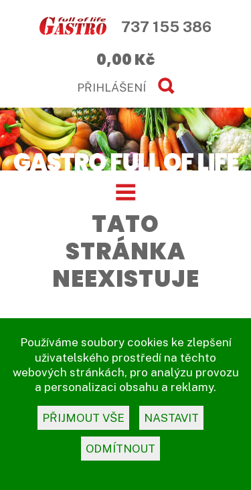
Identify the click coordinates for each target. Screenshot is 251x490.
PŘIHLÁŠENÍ (111, 87)
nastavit (171, 417)
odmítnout (120, 448)
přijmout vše (83, 417)
